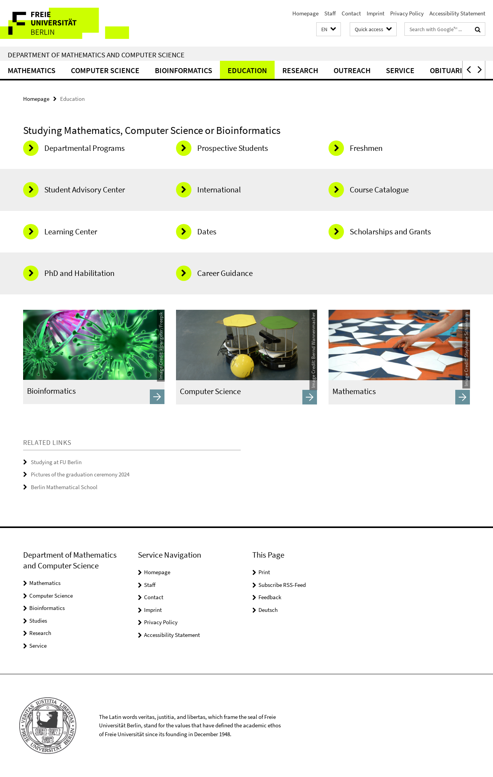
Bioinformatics (183, 70)
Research (300, 70)
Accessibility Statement (457, 13)
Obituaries (450, 70)
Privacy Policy (407, 13)
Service (400, 70)
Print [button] (264, 572)
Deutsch (268, 609)
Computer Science (105, 70)
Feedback (269, 597)
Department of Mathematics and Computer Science (96, 54)
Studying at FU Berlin (56, 462)
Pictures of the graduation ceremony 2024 (80, 474)
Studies (38, 620)
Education (247, 70)
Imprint (375, 13)
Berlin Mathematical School (64, 487)
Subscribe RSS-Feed (282, 584)
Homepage (305, 13)
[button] (328, 29)
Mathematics (31, 70)
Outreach (352, 70)
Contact (351, 13)
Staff (330, 13)
